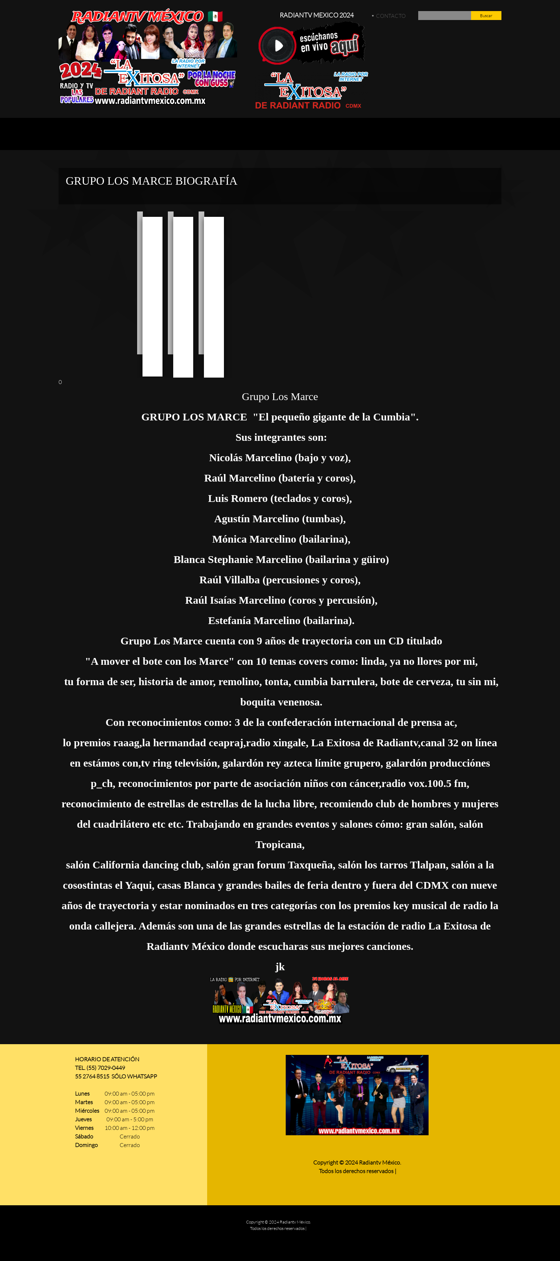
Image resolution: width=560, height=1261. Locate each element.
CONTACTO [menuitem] (391, 16)
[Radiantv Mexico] (148, 57)
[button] (140, 282)
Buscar (486, 15)
